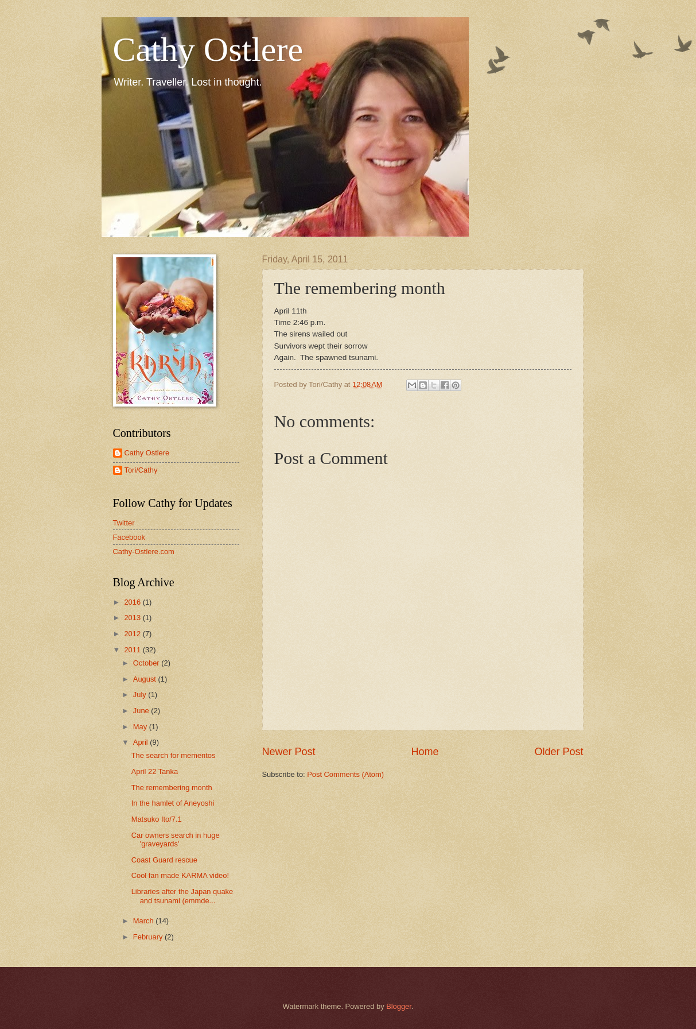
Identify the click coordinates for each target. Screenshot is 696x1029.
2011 (133, 649)
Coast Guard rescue (164, 860)
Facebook (129, 537)
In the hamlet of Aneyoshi (173, 803)
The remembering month (171, 787)
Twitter (124, 523)
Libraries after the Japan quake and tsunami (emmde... (182, 895)
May (141, 726)
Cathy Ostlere (208, 49)
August (145, 679)
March (144, 920)
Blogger (398, 1006)
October (147, 663)
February (149, 937)
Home (424, 751)
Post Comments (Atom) (345, 774)
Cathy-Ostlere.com (143, 551)
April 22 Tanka (154, 771)
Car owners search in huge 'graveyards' (175, 839)
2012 (133, 633)
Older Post (558, 751)
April (141, 742)
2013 (133, 617)
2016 (133, 602)
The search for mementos (173, 755)
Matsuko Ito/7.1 (156, 819)
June (142, 710)
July (140, 694)
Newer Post (289, 751)
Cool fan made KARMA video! (180, 875)
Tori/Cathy (141, 470)
